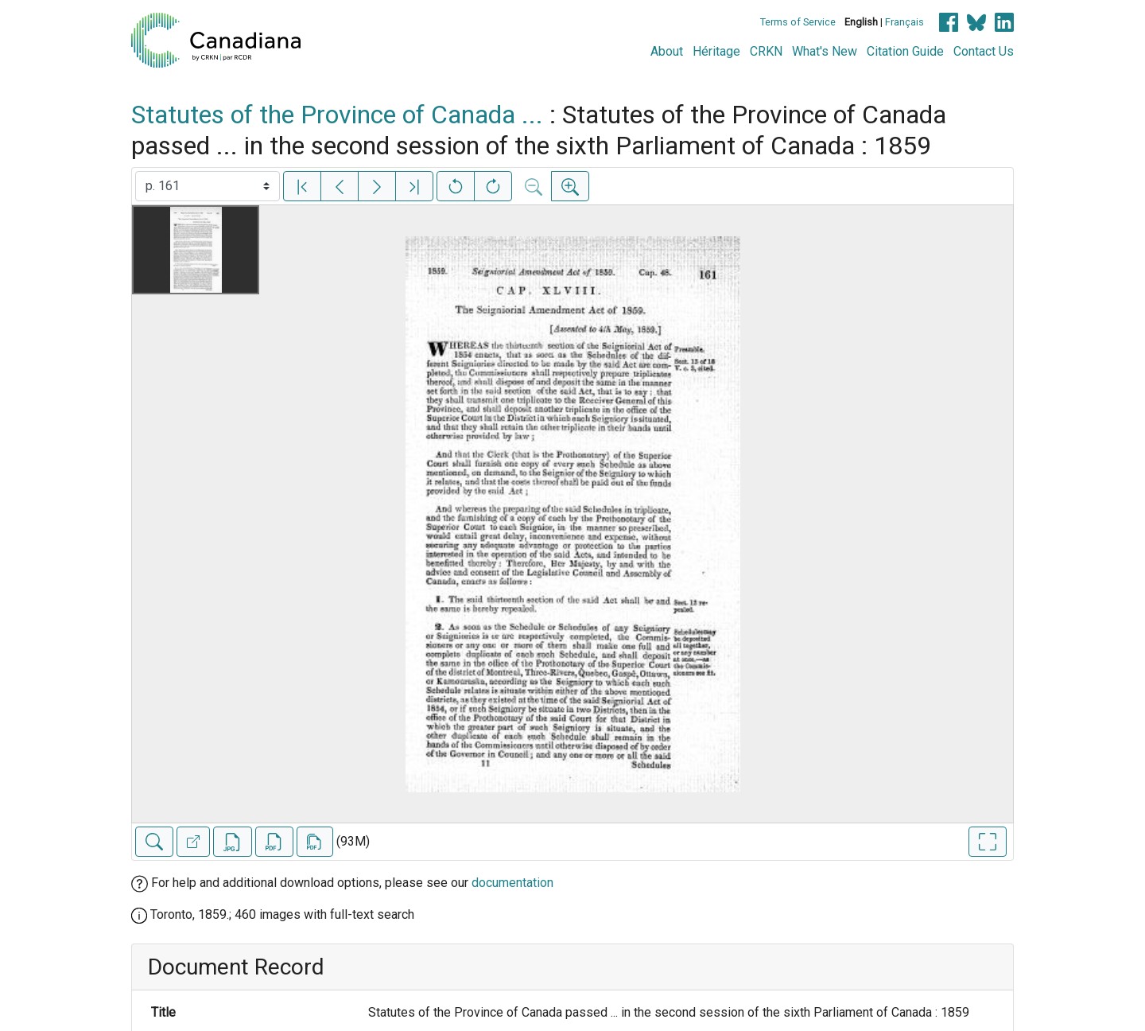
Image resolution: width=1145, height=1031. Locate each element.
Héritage (716, 51)
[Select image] (207, 186)
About (666, 51)
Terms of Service (798, 22)
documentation (512, 882)
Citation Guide (905, 51)
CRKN (766, 51)
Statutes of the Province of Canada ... (337, 114)
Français (904, 22)
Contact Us (983, 51)
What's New (824, 51)
